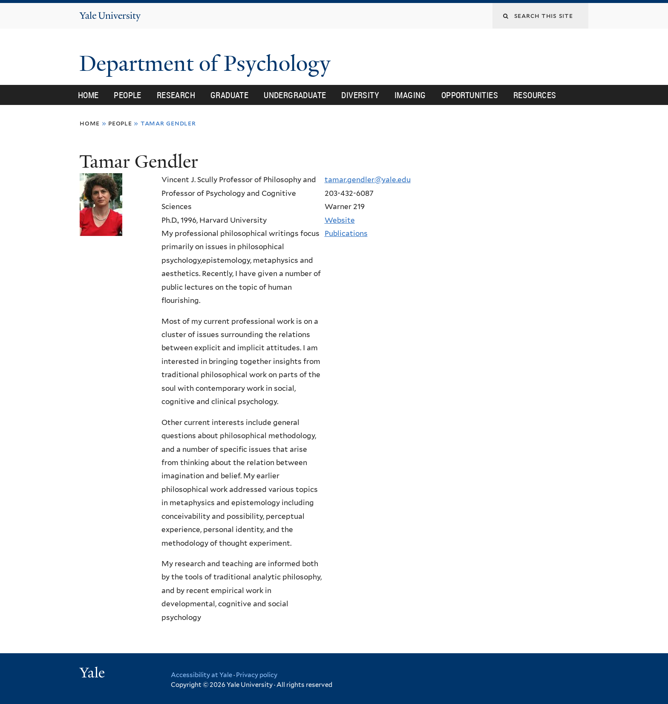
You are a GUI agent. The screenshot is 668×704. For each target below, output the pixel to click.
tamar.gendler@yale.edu (368, 179)
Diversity (360, 95)
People (127, 95)
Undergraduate (295, 95)
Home (88, 95)
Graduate (229, 95)
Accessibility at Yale (201, 675)
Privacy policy (256, 675)
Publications (346, 233)
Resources (534, 95)
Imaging (410, 95)
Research (176, 95)
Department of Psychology (207, 63)
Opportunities (469, 95)
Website (340, 220)
